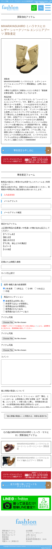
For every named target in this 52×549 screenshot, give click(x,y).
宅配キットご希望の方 (10, 541)
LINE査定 (34, 8)
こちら (37, 326)
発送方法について (8, 535)
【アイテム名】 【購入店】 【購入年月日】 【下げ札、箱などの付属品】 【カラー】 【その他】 (26, 244)
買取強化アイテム (8, 531)
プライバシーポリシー (34, 533)
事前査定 (5, 537)
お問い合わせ (31, 535)
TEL (41, 8)
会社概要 (29, 531)
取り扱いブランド (8, 533)
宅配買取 (5, 539)
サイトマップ (31, 537)
